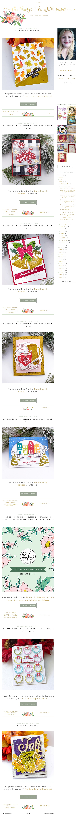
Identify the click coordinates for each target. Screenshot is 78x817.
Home (28, 813)
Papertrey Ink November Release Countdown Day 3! (67, 196)
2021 (61, 247)
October (64, 222)
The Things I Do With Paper (66, 78)
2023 (61, 182)
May (62, 233)
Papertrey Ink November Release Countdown (10, 213)
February (64, 240)
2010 (61, 272)
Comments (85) (45, 615)
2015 (61, 261)
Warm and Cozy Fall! (28, 726)
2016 (61, 259)
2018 (61, 254)
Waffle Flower (12, 111)
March (64, 238)
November (65, 186)
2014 (61, 263)
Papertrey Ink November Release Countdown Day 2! (67, 201)
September (65, 224)
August (64, 226)
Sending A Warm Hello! (27, 31)
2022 (61, 245)
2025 (61, 177)
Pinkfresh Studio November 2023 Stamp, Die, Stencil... (67, 211)
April (63, 235)
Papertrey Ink (12, 209)
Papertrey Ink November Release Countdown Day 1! (67, 206)
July (63, 229)
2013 (61, 265)
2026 (61, 175)
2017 (61, 256)
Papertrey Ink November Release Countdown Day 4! (67, 191)
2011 (61, 270)
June (63, 231)
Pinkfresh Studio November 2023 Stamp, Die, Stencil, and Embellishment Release (30, 598)
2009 (61, 275)
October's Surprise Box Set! (35, 698)
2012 (61, 268)
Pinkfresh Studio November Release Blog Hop (10, 616)
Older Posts (49, 813)
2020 (61, 250)
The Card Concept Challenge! (38, 96)
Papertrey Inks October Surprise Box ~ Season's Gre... (67, 216)
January (64, 242)
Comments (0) (45, 212)
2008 (61, 277)
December (65, 184)
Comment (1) (45, 113)
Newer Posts (7, 813)
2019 (61, 252)
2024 (61, 179)
